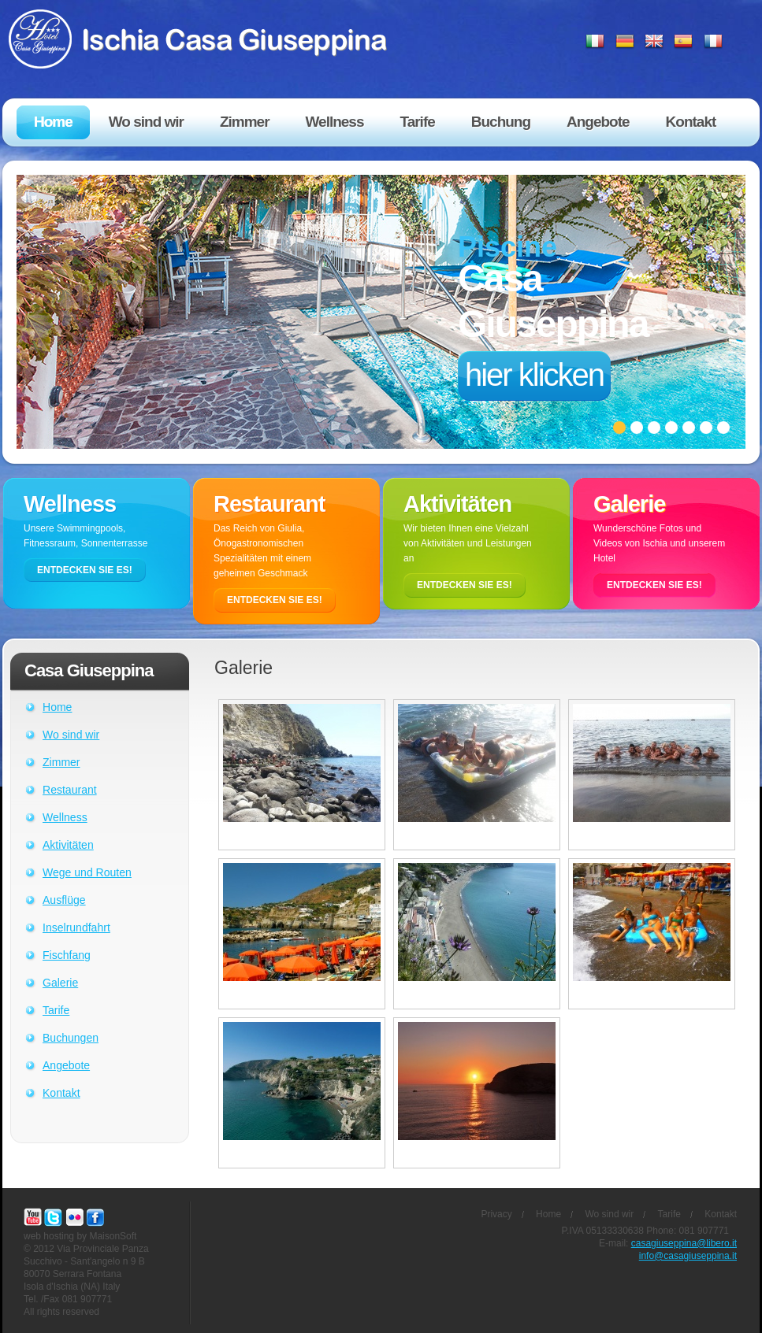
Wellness (65, 817)
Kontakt (61, 1093)
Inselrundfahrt (76, 927)
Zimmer (61, 762)
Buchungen (71, 1037)
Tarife (56, 1010)
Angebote (66, 1065)
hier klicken (534, 374)
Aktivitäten (68, 845)
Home (57, 707)
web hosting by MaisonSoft (80, 1236)
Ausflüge (64, 900)
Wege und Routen (87, 872)
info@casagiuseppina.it (688, 1255)
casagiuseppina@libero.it (684, 1243)
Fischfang (67, 955)
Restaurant (70, 789)
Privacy (496, 1214)
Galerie (60, 982)
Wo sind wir (71, 734)
